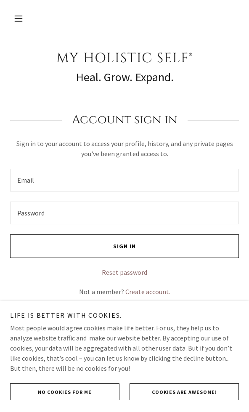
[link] (124, 58)
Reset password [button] (124, 272)
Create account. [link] (147, 291)
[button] (18, 18)
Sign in (73, 246)
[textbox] (124, 180)
